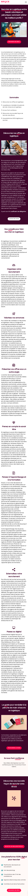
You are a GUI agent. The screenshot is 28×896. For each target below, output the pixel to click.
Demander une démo (14, 41)
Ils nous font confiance (9, 110)
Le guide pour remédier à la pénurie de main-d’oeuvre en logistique (13, 106)
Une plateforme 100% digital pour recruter (13, 119)
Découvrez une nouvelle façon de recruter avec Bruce (13, 114)
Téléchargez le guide (14, 747)
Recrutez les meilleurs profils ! (14, 846)
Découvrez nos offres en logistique (13, 102)
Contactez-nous (14, 218)
